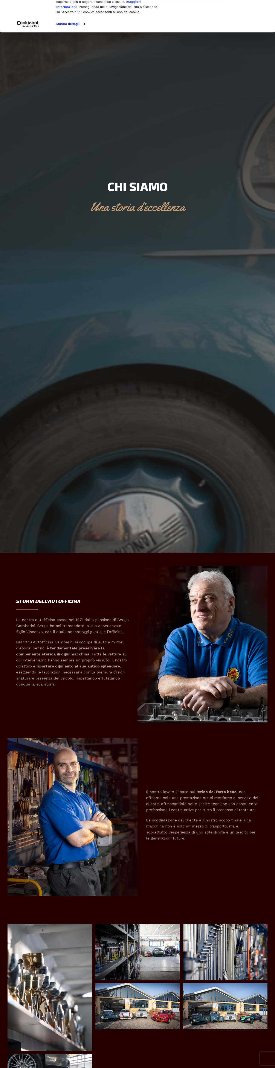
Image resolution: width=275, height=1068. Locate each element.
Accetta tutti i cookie (194, 11)
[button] (50, 987)
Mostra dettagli (67, 53)
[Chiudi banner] (252, 10)
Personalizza (195, 24)
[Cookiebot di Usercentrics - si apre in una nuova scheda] (28, 53)
